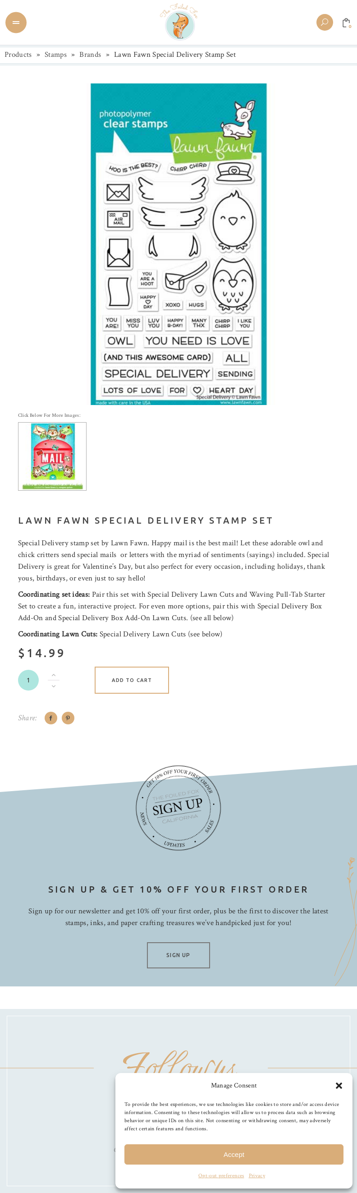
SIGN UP (178, 955)
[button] (338, 1085)
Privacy (257, 1175)
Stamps (56, 55)
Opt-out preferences (221, 1175)
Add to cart (132, 680)
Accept (234, 1154)
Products (18, 55)
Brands (90, 55)
